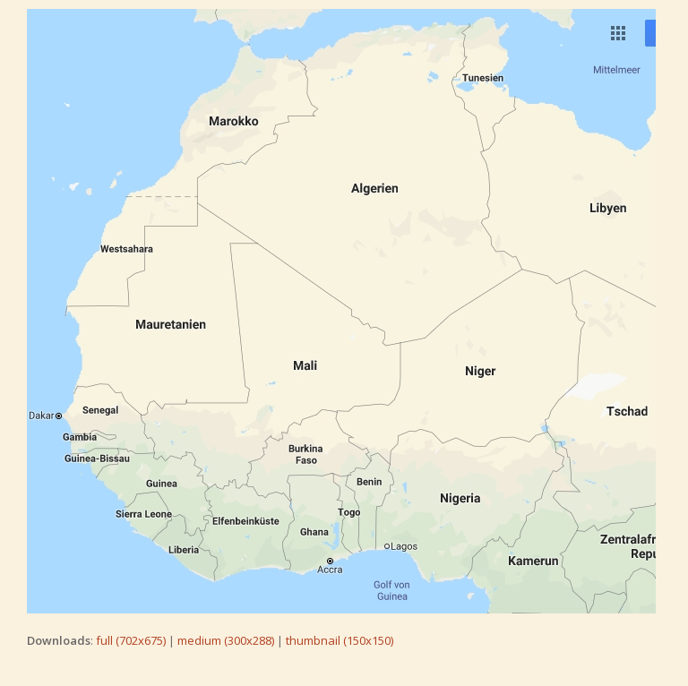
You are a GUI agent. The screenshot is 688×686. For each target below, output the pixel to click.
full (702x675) (131, 640)
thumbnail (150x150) (339, 640)
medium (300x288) (225, 640)
